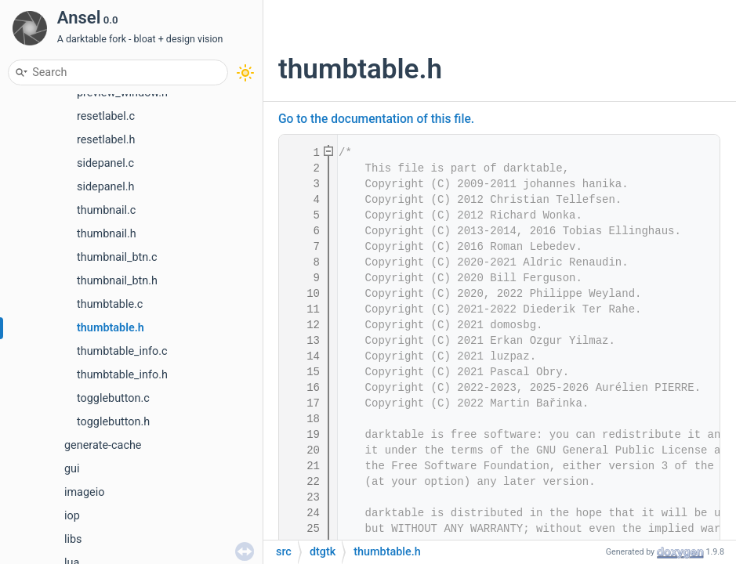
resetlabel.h (106, 139)
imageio (84, 492)
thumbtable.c (110, 304)
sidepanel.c (105, 163)
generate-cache (102, 445)
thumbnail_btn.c (117, 257)
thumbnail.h (106, 233)
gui (72, 468)
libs (73, 539)
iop (72, 515)
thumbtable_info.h (122, 374)
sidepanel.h (105, 186)
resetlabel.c (106, 116)
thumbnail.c (106, 210)
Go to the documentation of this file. (376, 119)
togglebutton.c (113, 398)
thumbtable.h (110, 327)
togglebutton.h (113, 421)
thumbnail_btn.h (117, 280)
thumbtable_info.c (122, 351)
